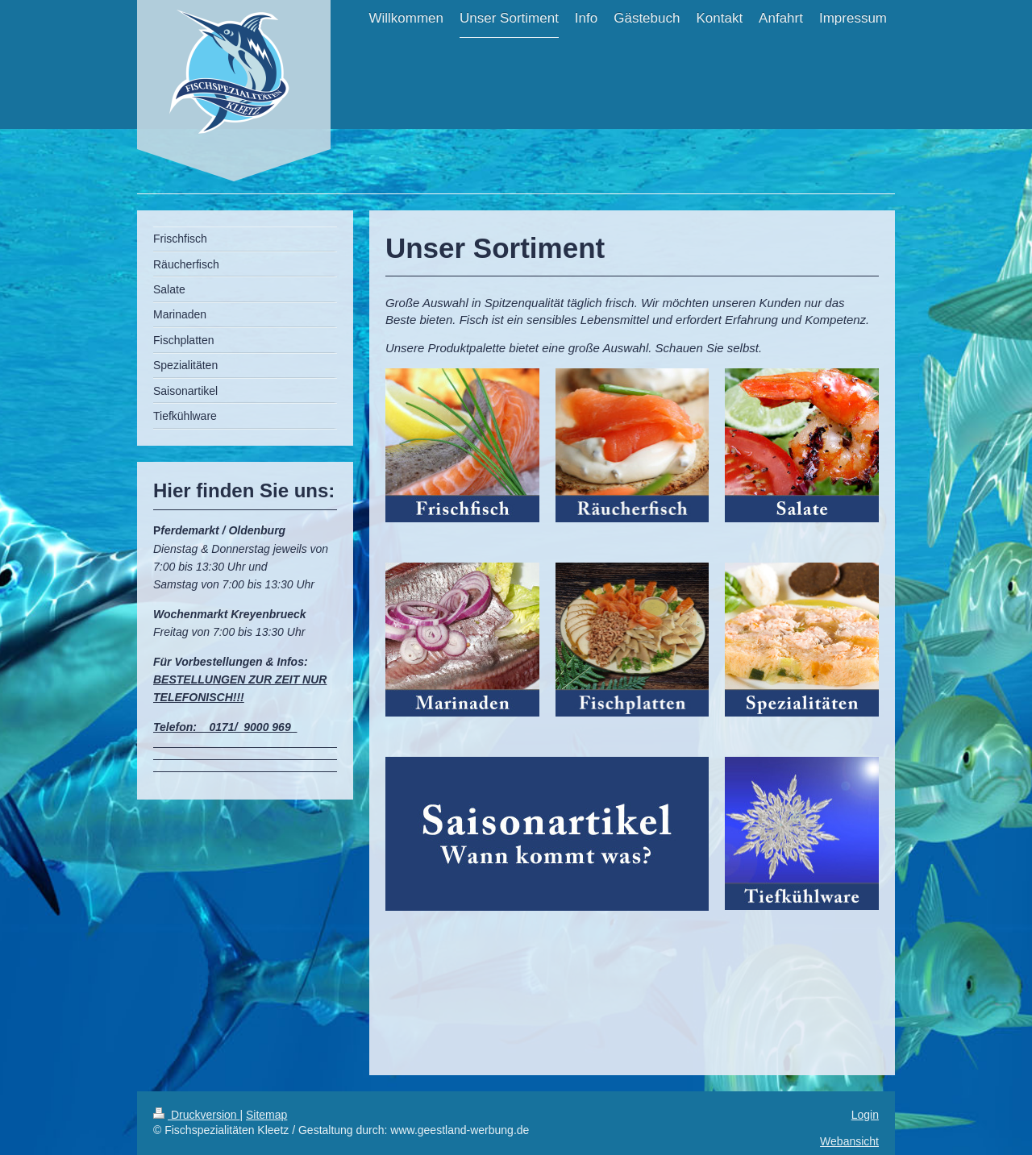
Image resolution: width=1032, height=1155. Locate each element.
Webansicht (849, 1141)
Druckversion (196, 1114)
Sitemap (266, 1114)
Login (865, 1114)
